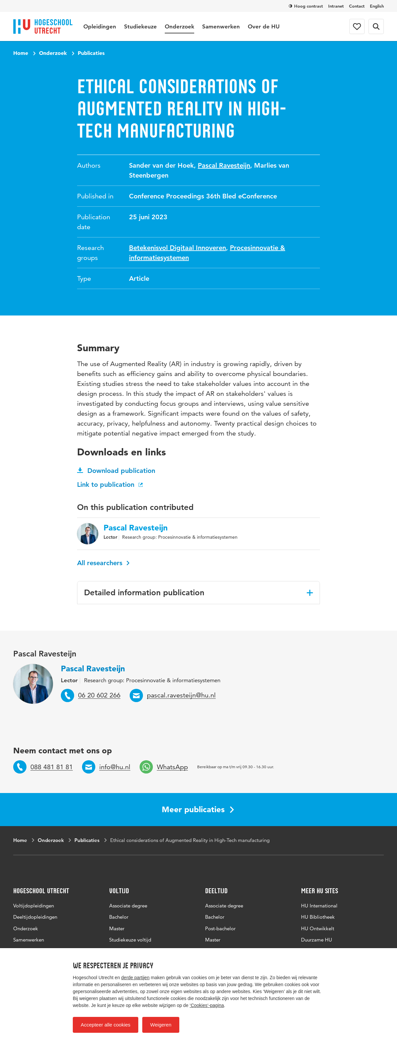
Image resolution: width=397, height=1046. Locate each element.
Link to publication (110, 484)
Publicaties (91, 53)
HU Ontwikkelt (317, 928)
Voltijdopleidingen (33, 905)
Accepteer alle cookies (105, 1024)
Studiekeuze (140, 26)
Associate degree (128, 905)
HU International (319, 905)
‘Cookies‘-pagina (207, 1005)
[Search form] (376, 26)
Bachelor (118, 917)
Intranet (336, 6)
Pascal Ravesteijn (224, 165)
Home (20, 53)
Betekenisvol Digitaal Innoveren (177, 248)
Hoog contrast (306, 6)
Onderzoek (179, 26)
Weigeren (160, 1024)
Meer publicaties (198, 809)
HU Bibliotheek (318, 917)
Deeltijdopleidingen (35, 917)
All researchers (103, 563)
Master (116, 928)
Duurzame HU (316, 940)
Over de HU (264, 26)
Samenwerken (221, 26)
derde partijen (135, 977)
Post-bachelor (220, 928)
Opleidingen (99, 26)
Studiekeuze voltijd (130, 940)
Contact (357, 6)
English (377, 6)
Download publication (116, 471)
